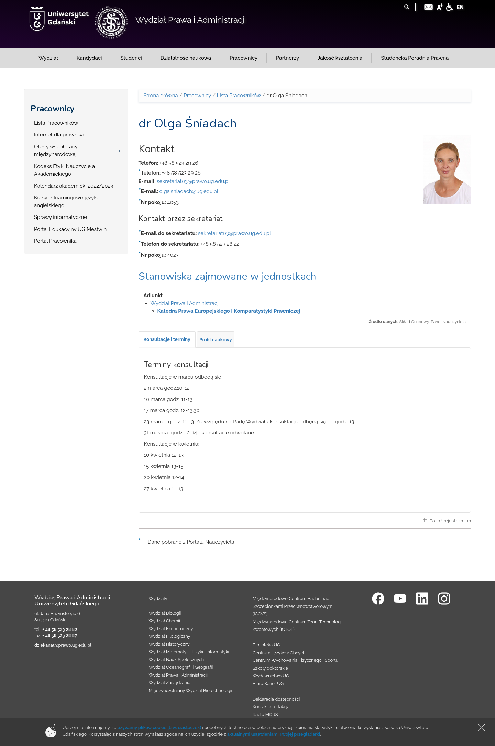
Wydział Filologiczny (169, 636)
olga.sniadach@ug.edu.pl (189, 191)
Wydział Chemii (164, 620)
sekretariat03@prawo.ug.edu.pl (193, 181)
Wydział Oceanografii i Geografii (181, 667)
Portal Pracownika (55, 241)
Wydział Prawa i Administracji (190, 20)
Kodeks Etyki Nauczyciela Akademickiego (64, 170)
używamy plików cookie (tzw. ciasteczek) (159, 727)
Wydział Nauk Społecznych (176, 659)
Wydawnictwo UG (271, 675)
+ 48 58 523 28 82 (59, 629)
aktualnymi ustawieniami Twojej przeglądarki (273, 734)
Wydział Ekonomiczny (171, 628)
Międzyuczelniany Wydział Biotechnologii (190, 690)
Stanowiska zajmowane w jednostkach (227, 276)
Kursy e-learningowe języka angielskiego (67, 201)
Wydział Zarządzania (169, 682)
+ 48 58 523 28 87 (59, 635)
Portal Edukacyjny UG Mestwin (70, 229)
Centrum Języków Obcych (279, 652)
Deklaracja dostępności (276, 699)
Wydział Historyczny (169, 644)
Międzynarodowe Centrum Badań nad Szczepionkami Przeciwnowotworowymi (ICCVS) (293, 606)
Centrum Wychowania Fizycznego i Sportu (295, 660)
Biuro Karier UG (268, 683)
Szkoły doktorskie (270, 668)
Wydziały (158, 598)
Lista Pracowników (56, 123)
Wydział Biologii (165, 613)
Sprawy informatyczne (60, 217)
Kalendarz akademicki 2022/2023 (73, 186)
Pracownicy (53, 108)
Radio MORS (265, 714)
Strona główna (161, 95)
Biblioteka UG (266, 644)
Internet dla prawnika (59, 135)
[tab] (167, 339)
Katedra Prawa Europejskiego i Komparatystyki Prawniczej (228, 311)
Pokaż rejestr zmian (446, 520)
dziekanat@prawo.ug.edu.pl (62, 645)
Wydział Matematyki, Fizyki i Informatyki (189, 651)
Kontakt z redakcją (271, 706)
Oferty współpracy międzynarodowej (56, 151)
